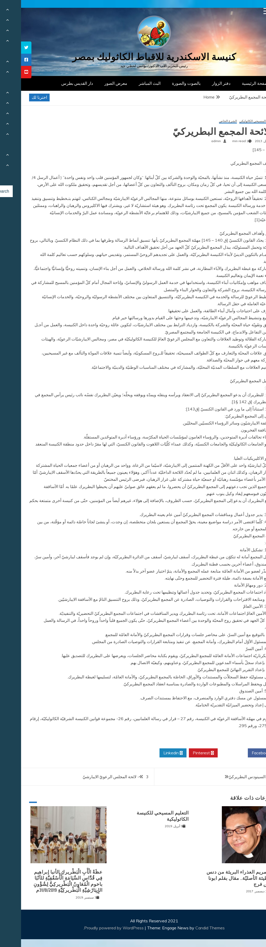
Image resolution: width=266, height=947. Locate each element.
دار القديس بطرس (56, 83)
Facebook (242, 753)
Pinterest (182, 753)
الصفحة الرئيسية (235, 83)
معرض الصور (94, 83)
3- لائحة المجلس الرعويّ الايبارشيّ (95, 776)
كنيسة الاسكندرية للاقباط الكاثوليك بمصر (133, 57)
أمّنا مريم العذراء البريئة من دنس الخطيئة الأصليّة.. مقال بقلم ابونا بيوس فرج (219, 878)
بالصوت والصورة (165, 83)
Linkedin (152, 753)
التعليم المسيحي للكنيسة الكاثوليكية (142, 816)
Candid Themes (189, 927)
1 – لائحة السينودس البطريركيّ (234, 776)
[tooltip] (5, 47)
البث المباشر (128, 83)
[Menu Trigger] (245, 11)
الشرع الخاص (207, 121)
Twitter (212, 753)
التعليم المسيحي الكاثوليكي (236, 121)
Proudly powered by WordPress (93, 927)
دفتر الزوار (200, 83)
